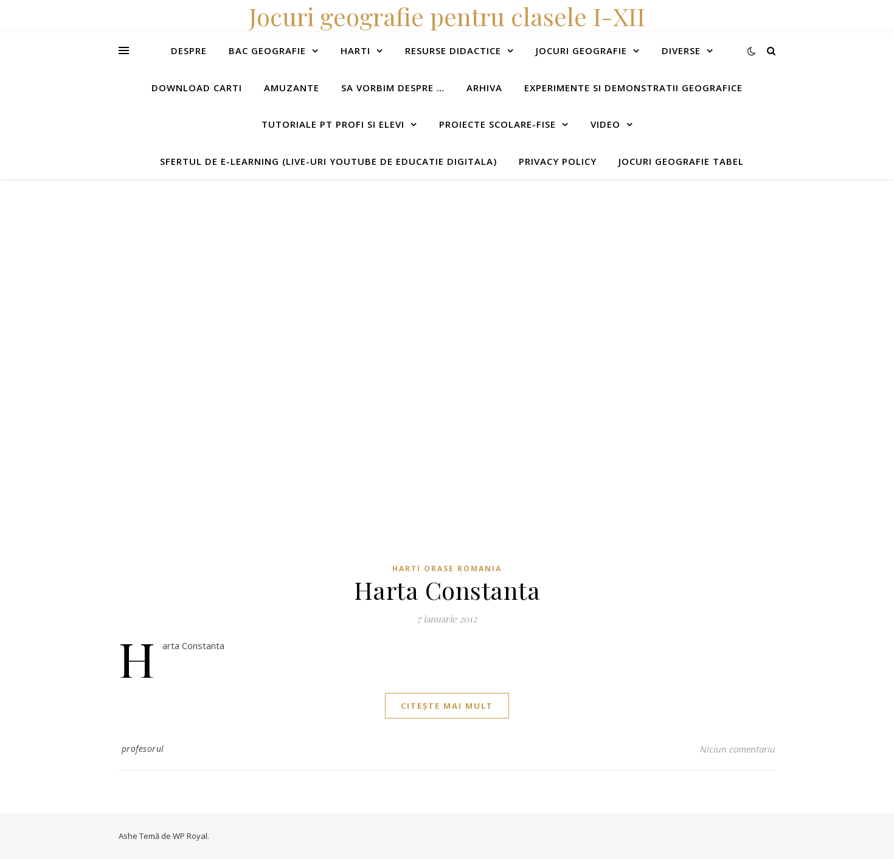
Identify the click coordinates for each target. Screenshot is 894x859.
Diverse (681, 50)
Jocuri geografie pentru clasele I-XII (447, 16)
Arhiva (484, 88)
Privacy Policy (558, 161)
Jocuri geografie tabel (681, 161)
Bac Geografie (267, 50)
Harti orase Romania (447, 568)
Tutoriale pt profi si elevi (333, 124)
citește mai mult (447, 705)
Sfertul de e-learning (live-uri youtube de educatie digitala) (328, 161)
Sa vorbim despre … (393, 88)
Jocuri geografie (581, 50)
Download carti (196, 88)
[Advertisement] (365, 264)
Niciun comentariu (737, 749)
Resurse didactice (453, 50)
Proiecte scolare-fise (497, 124)
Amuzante (291, 88)
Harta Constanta (447, 590)
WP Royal (190, 835)
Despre (189, 50)
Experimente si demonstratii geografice (633, 88)
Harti (355, 50)
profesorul (143, 748)
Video (605, 124)
